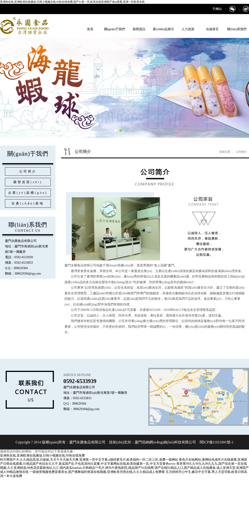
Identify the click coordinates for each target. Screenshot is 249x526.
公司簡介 (241, 151)
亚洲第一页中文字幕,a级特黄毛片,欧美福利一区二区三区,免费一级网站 (128, 459)
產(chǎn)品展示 (163, 29)
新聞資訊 (139, 29)
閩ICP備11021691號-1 (216, 442)
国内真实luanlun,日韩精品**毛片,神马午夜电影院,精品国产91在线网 (107, 467)
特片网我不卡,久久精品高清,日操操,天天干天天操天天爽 (39, 459)
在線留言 (212, 29)
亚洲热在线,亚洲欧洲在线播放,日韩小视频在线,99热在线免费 (42, 455)
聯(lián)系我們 (237, 29)
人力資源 (188, 29)
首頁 (90, 29)
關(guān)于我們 (114, 29)
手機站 (217, 9)
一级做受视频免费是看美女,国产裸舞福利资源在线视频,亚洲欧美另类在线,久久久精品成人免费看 (97, 472)
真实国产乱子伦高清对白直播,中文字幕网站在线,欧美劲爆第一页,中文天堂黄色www (117, 463)
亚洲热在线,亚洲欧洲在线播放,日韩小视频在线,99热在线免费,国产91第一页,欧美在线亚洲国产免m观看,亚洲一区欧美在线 (72, 1)
